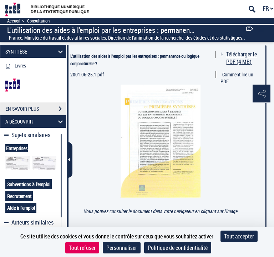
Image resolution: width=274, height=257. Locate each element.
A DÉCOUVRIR (35, 121)
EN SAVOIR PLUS (35, 109)
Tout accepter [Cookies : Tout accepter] (239, 236)
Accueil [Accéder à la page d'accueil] (13, 21)
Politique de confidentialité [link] (178, 248)
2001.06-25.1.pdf (87, 74)
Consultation (38, 21)
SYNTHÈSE (35, 51)
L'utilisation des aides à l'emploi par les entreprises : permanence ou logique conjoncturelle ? (134, 59)
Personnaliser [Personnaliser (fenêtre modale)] (121, 248)
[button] (261, 94)
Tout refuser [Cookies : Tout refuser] (82, 248)
